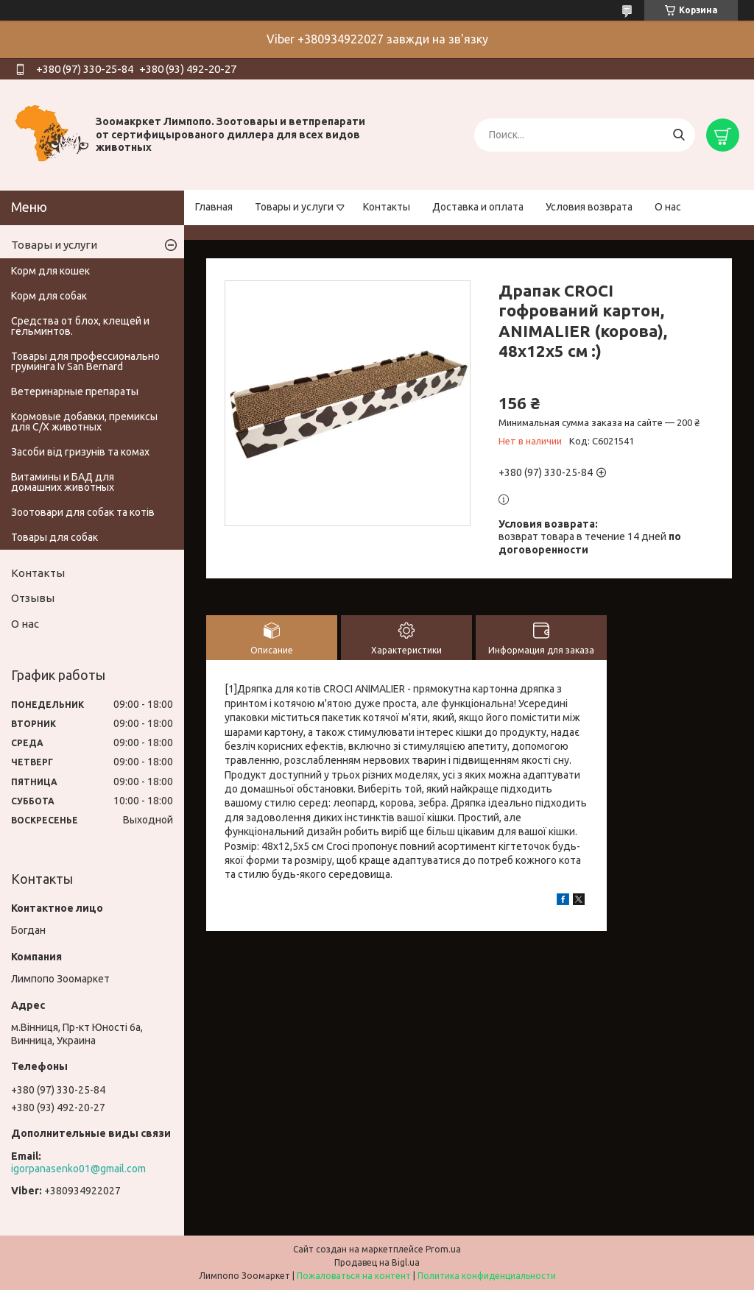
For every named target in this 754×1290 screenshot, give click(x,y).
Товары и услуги (294, 207)
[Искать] (678, 135)
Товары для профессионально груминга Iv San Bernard (85, 361)
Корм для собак (49, 296)
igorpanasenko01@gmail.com (78, 1168)
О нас (668, 207)
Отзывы (32, 598)
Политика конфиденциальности (486, 1275)
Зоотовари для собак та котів (83, 512)
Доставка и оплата (478, 207)
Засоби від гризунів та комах (80, 452)
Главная (214, 207)
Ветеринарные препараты (74, 391)
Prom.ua (443, 1249)
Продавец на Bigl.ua (377, 1262)
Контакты (386, 207)
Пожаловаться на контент (354, 1275)
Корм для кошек (50, 271)
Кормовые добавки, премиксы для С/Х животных (84, 422)
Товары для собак (54, 537)
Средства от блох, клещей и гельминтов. (80, 326)
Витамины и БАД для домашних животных (62, 482)
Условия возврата (589, 207)
